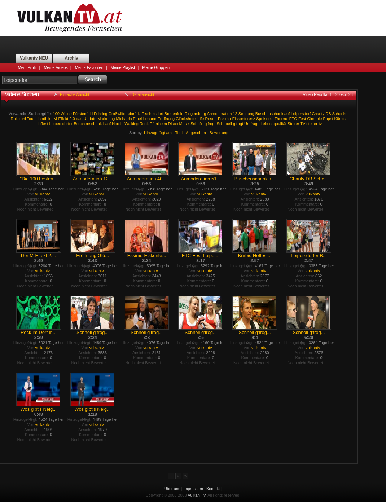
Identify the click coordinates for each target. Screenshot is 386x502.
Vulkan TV (70, 18)
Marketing (106, 118)
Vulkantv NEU (34, 58)
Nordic (117, 124)
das (79, 118)
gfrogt (238, 124)
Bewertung (219, 133)
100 (56, 113)
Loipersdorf (301, 113)
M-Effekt (61, 118)
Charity (318, 113)
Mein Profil (27, 67)
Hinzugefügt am (158, 133)
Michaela (124, 118)
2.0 (72, 118)
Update (90, 118)
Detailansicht (142, 94)
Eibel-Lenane (145, 118)
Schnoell (224, 124)
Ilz (139, 113)
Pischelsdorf (152, 113)
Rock (144, 124)
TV (302, 124)
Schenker (340, 113)
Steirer (293, 124)
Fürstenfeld (83, 113)
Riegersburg (195, 113)
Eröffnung (166, 118)
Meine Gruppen (156, 67)
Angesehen (196, 133)
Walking (131, 124)
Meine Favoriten (89, 67)
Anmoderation (219, 113)
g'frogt (210, 124)
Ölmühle (314, 118)
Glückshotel (186, 118)
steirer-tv (314, 124)
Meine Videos (55, 67)
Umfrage (251, 124)
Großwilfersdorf (122, 113)
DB (328, 113)
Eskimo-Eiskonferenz (236, 118)
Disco (173, 124)
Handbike (44, 118)
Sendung (246, 113)
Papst (328, 118)
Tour (31, 118)
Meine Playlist (123, 67)
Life (201, 118)
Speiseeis (264, 118)
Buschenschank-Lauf (92, 124)
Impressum (193, 488)
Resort (210, 118)
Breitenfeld (174, 113)
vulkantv (42, 194)
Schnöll (196, 124)
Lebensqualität (273, 124)
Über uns (172, 488)
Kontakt (213, 488)
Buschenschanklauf (272, 113)
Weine (66, 113)
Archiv (71, 58)
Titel (179, 133)
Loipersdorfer (61, 124)
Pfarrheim (158, 124)
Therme (281, 118)
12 (235, 113)
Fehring (100, 113)
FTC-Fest (297, 118)
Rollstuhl (18, 118)
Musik (184, 124)
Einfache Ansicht (74, 94)
